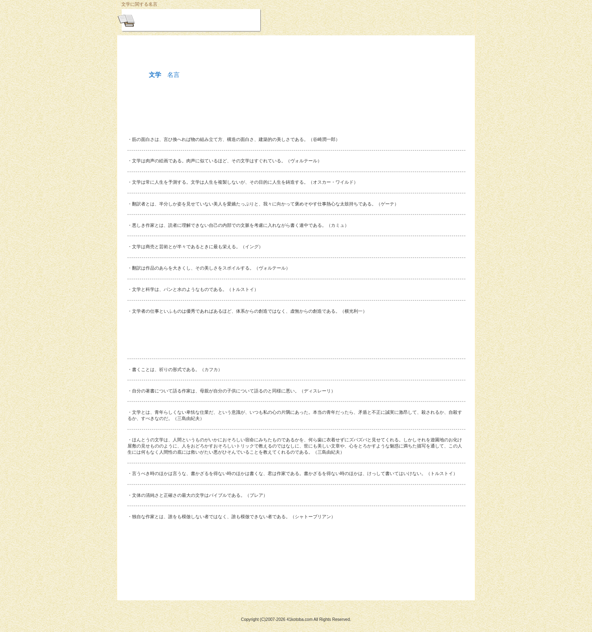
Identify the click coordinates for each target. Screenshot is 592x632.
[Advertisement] (296, 113)
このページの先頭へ (161, 586)
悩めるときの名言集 (211, 20)
